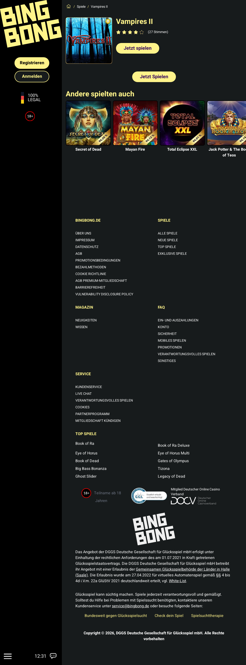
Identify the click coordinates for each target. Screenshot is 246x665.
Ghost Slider (85, 476)
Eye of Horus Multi (173, 453)
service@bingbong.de (130, 606)
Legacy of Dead (171, 476)
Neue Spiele (168, 240)
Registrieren (32, 63)
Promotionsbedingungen (97, 260)
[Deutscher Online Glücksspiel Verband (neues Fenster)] (201, 501)
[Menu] (8, 656)
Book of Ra (84, 443)
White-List (177, 581)
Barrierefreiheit (90, 287)
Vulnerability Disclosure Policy (104, 294)
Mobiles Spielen (172, 340)
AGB (78, 253)
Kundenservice (88, 387)
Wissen (81, 327)
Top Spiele (167, 247)
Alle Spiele (167, 233)
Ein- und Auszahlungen (178, 320)
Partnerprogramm (92, 414)
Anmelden (32, 76)
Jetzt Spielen (154, 76)
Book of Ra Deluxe (174, 445)
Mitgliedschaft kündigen (98, 420)
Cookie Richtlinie (90, 274)
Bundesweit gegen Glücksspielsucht (116, 616)
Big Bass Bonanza (91, 469)
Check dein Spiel (169, 616)
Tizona (164, 469)
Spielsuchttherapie (207, 616)
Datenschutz (86, 247)
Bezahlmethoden (90, 267)
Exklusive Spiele (172, 253)
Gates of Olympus (173, 461)
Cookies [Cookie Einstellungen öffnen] (82, 407)
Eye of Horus (86, 453)
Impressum (84, 240)
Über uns (83, 233)
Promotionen (170, 347)
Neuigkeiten (86, 320)
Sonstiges (167, 361)
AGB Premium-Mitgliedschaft (101, 280)
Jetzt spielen (138, 48)
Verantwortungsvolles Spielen (186, 354)
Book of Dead (87, 461)
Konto (163, 327)
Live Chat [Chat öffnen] (83, 393)
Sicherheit (167, 334)
